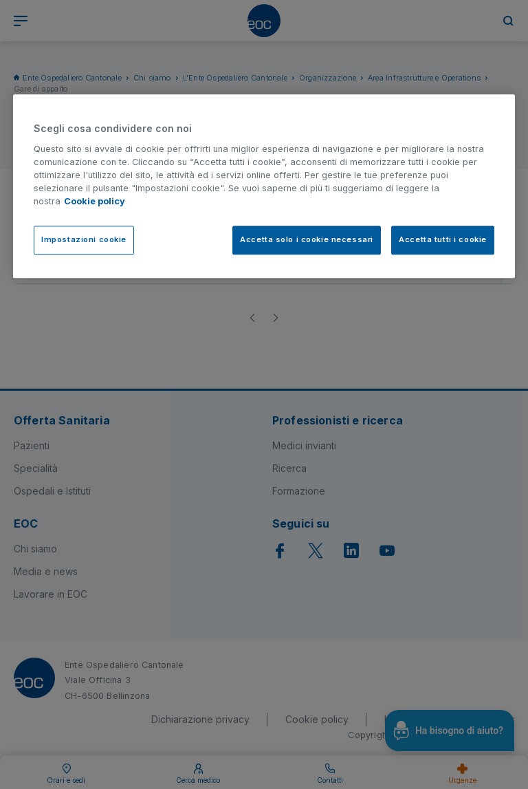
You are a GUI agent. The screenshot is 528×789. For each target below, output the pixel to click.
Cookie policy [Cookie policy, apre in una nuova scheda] (94, 202)
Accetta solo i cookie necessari (306, 239)
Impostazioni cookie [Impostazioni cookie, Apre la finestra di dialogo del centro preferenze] (83, 239)
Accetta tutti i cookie (443, 239)
